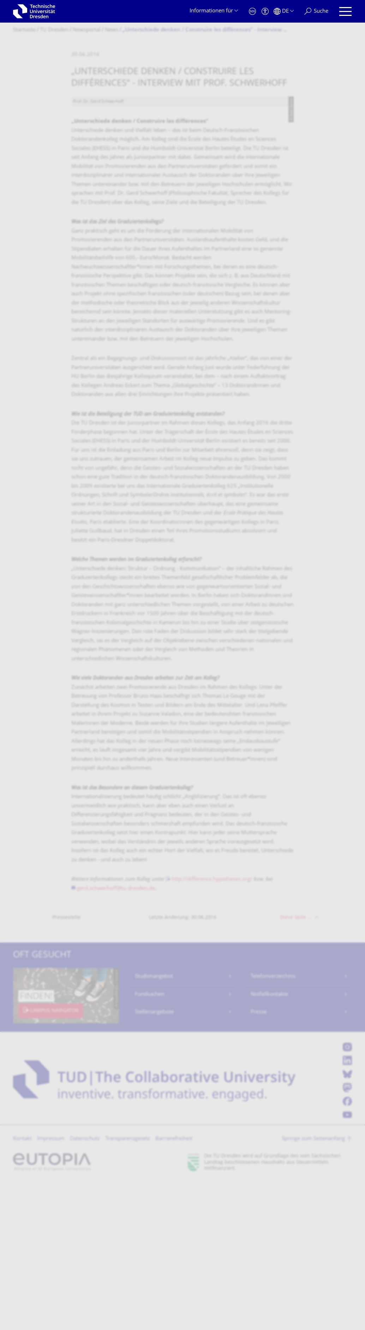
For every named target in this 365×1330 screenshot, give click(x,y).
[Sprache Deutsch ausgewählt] (284, 11)
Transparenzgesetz (127, 1286)
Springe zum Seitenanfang (313, 1286)
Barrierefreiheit (173, 1286)
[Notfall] (252, 11)
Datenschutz (85, 1286)
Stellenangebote (154, 1159)
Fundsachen (149, 1142)
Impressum (51, 1286)
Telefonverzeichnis (273, 1124)
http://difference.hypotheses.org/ (212, 1027)
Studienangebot (154, 1124)
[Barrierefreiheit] (265, 11)
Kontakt (22, 1286)
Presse (259, 1159)
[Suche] (316, 11)
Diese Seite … (295, 1065)
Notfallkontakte (269, 1142)
